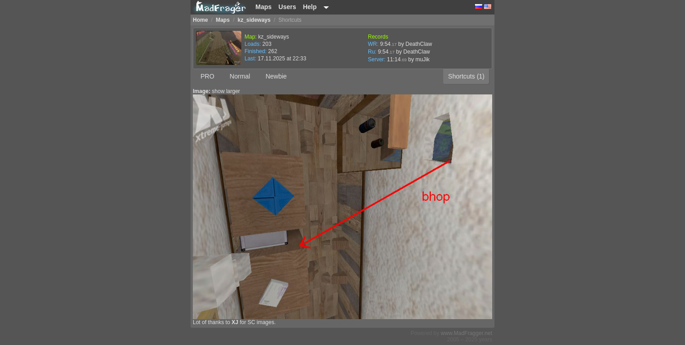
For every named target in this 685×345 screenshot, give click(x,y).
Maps (263, 6)
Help (310, 6)
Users (287, 6)
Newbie (276, 76)
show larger (226, 91)
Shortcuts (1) (466, 76)
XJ (234, 322)
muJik (423, 59)
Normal (240, 76)
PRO (207, 76)
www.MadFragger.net (466, 333)
